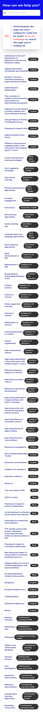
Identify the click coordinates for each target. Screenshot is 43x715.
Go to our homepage (24, 38)
